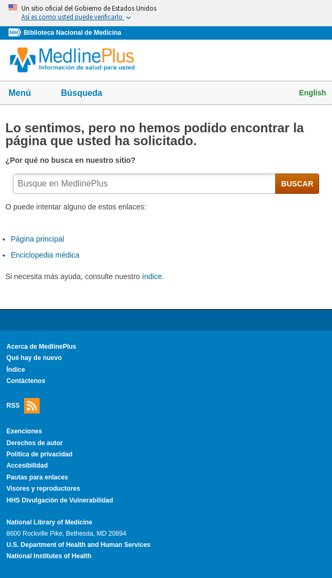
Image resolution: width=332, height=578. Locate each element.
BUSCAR (297, 183)
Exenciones (24, 431)
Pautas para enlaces (37, 477)
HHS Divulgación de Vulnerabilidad (59, 500)
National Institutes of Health (48, 556)
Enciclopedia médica (45, 255)
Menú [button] (27, 94)
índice (152, 276)
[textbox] (144, 184)
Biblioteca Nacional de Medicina (72, 32)
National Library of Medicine (49, 522)
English (312, 92)
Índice (15, 369)
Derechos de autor (34, 443)
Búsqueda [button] (88, 96)
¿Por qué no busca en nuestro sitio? (71, 160)
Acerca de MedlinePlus (41, 346)
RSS (23, 406)
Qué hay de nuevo (34, 358)
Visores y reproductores (43, 488)
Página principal (37, 239)
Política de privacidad (39, 454)
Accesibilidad (27, 465)
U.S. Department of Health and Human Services (78, 545)
